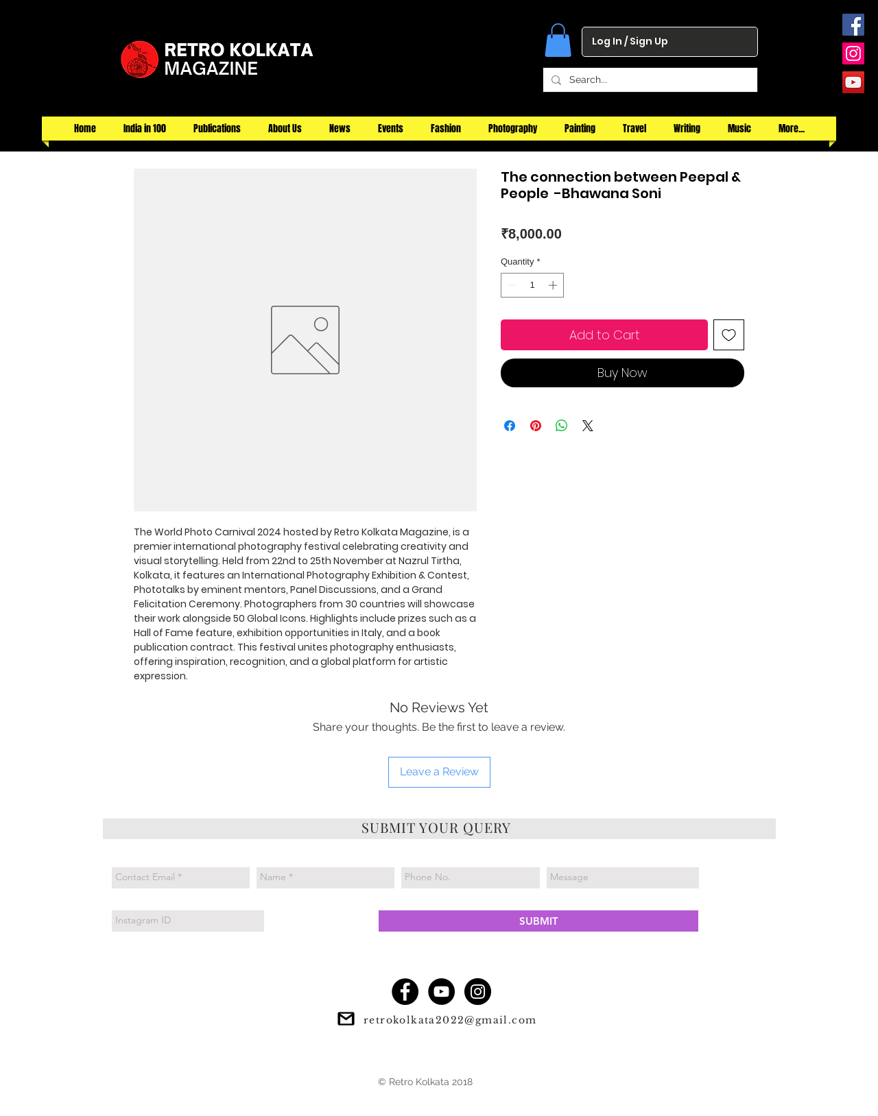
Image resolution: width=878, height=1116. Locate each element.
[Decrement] (511, 285)
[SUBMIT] (538, 921)
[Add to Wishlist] (728, 334)
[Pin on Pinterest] (535, 425)
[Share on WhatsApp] (562, 425)
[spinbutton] (532, 285)
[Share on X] (588, 425)
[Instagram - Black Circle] (477, 991)
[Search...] (648, 80)
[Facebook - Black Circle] (405, 991)
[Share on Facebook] (509, 425)
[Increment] (554, 285)
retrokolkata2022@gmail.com (450, 1020)
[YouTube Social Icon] (853, 82)
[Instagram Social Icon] (853, 53)
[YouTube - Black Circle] (441, 991)
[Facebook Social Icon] (853, 25)
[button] (558, 40)
